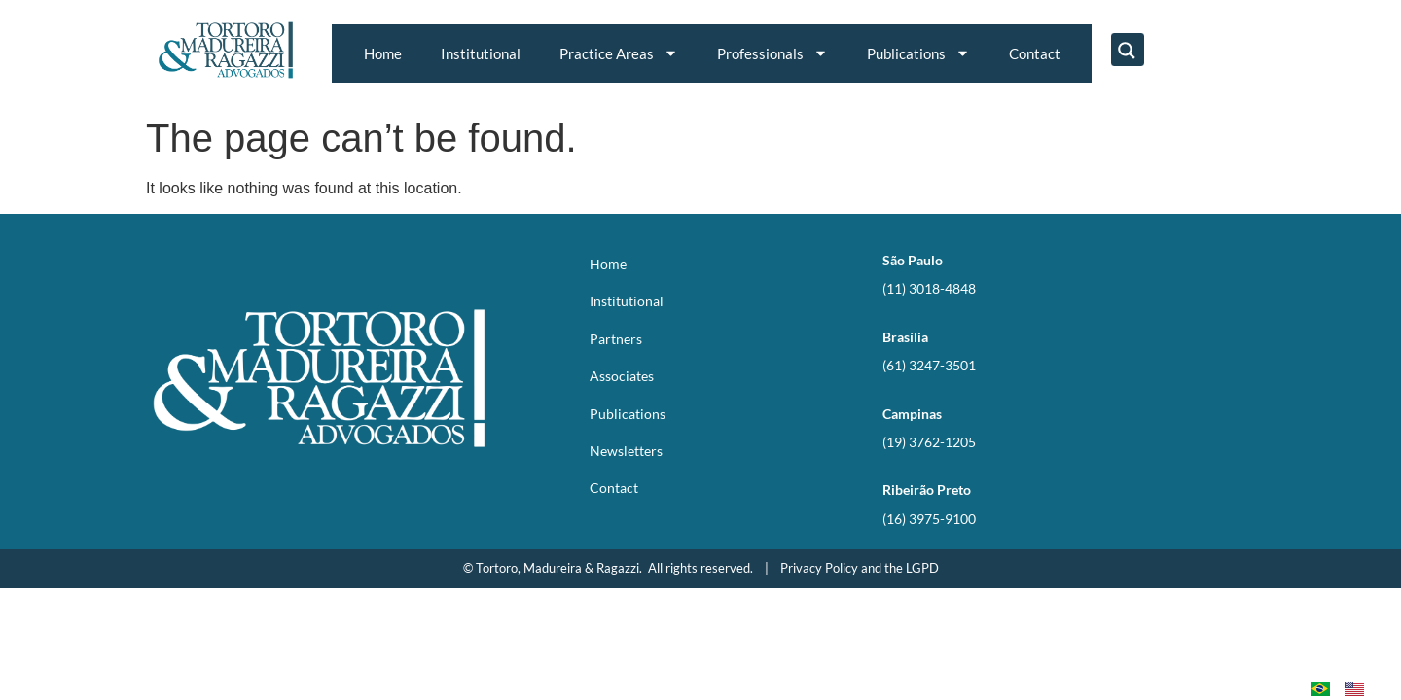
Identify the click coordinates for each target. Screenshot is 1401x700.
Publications (918, 53)
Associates (622, 376)
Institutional (481, 53)
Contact (1034, 53)
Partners (616, 339)
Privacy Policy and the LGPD (859, 568)
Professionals (772, 53)
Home (383, 53)
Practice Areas (618, 53)
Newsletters (626, 450)
